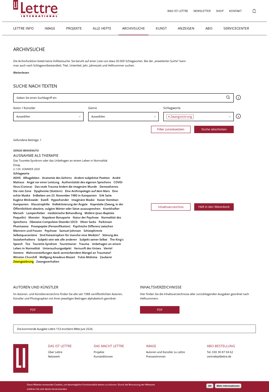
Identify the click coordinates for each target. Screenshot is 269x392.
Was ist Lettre (177, 11)
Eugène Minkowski (25, 200)
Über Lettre (55, 352)
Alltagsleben (31, 178)
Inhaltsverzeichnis (171, 207)
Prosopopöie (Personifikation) (50, 226)
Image (50, 28)
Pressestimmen (156, 356)
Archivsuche (133, 28)
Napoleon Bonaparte (56, 217)
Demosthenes (109, 186)
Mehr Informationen (228, 385)
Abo (208, 28)
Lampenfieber (35, 213)
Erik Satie (105, 195)
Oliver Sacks (88, 222)
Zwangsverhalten (47, 261)
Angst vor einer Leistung (43, 182)
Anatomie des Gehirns (57, 178)
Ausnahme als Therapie (35, 155)
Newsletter (202, 11)
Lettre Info (23, 28)
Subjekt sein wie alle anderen (57, 239)
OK (210, 385)
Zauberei (106, 257)
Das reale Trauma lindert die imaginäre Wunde (66, 186)
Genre (92, 108)
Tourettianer (68, 244)
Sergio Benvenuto (26, 150)
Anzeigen (186, 28)
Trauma (84, 244)
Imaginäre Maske (83, 200)
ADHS (17, 178)
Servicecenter (236, 28)
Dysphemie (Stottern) (48, 191)
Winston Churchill (25, 257)
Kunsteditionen (103, 356)
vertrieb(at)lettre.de (219, 356)
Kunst (161, 28)
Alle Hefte (102, 28)
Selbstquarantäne (25, 235)
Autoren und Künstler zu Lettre (165, 352)
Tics (27, 244)
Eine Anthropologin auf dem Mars (87, 191)
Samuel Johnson (70, 230)
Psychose (51, 230)
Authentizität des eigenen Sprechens (86, 182)
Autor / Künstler (24, 108)
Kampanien (21, 204)
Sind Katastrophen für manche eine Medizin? (70, 235)
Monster (34, 217)
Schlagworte (171, 108)
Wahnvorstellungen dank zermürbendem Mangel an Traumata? (68, 252)
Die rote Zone (22, 191)
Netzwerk (54, 356)
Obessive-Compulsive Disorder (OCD (54, 222)
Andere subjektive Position (92, 178)
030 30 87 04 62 (222, 352)
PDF (33, 310)
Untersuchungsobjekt (57, 248)
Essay (16, 165)
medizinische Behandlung (65, 213)
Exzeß (45, 200)
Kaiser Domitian (108, 200)
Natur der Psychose (86, 217)
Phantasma (20, 226)
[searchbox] (48, 116)
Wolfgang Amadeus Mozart (57, 257)
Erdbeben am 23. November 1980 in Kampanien (65, 195)
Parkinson (105, 222)
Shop (220, 11)
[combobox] (48, 116)
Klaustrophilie (40, 204)
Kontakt (235, 11)
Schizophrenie (93, 230)
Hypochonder (60, 200)
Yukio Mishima (87, 257)
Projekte (74, 28)
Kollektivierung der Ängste (70, 204)
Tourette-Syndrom (45, 244)
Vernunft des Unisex (87, 248)
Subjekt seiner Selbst (93, 239)
